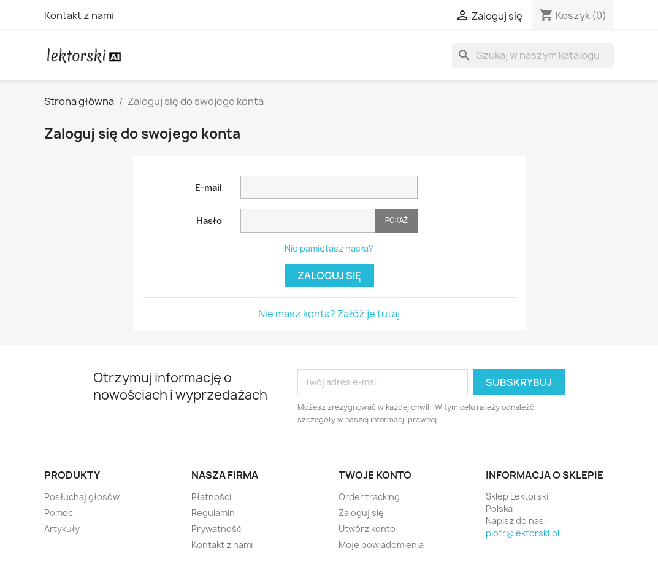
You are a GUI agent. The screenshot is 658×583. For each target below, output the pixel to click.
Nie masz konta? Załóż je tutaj (329, 313)
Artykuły (62, 529)
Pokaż (396, 220)
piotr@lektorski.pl (522, 533)
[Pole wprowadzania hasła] (307, 221)
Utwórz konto (367, 529)
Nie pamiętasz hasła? (329, 248)
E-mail (208, 187)
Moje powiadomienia (381, 544)
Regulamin (213, 513)
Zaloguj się (329, 275)
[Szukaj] (533, 55)
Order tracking (369, 497)
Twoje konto (375, 475)
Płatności (211, 497)
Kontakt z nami (79, 15)
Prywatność (216, 529)
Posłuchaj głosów (82, 497)
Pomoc (58, 513)
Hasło (209, 220)
